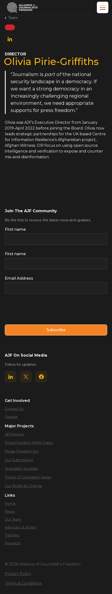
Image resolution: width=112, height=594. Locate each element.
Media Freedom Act (21, 451)
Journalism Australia (21, 468)
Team (13, 18)
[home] (22, 7)
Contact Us (14, 409)
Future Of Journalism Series (28, 477)
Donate (11, 417)
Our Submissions (19, 460)
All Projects (14, 434)
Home (10, 503)
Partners (12, 535)
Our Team (13, 519)
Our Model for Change (23, 486)
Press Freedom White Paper (29, 443)
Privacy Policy (18, 573)
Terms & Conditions (23, 583)
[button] (101, 7)
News (9, 511)
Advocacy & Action (20, 527)
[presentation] (41, 309)
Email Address (19, 278)
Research (13, 543)
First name (15, 229)
